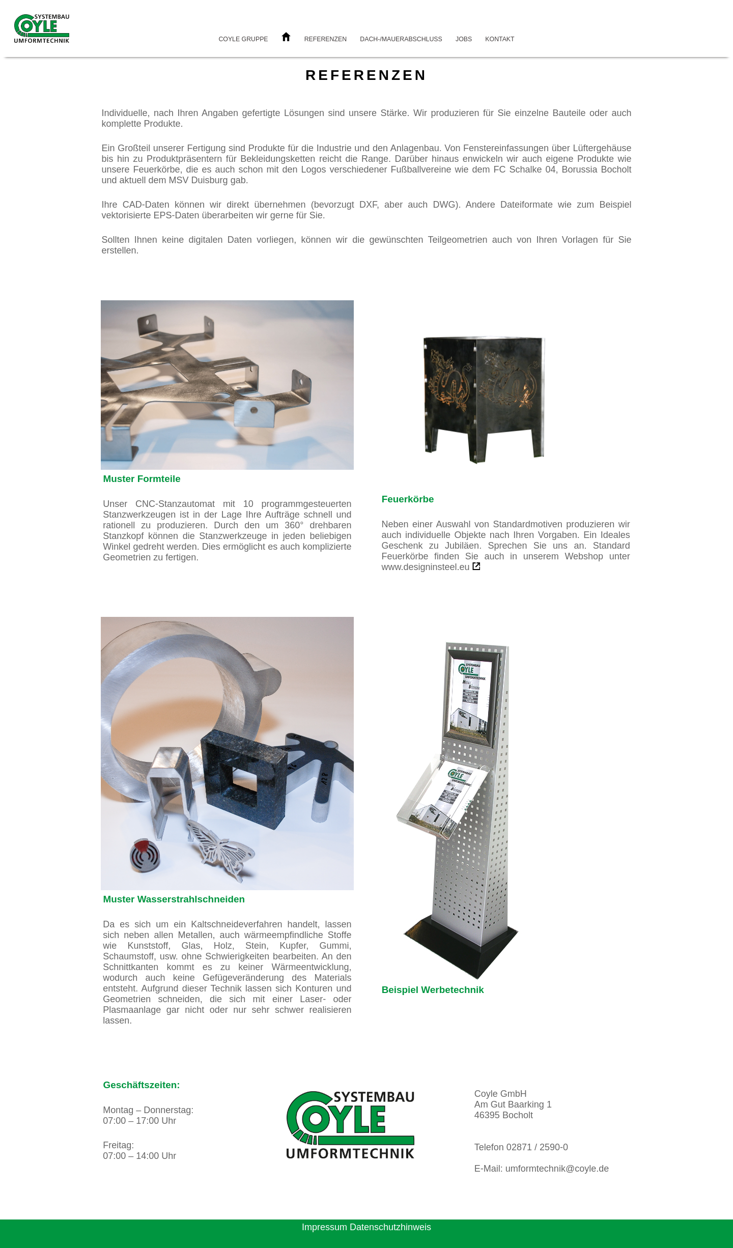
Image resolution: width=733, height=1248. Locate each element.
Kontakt (499, 39)
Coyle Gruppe (243, 39)
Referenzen (325, 39)
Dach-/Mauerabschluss (401, 39)
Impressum (324, 1227)
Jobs (464, 39)
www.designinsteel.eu (425, 567)
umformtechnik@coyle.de (557, 1169)
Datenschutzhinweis (390, 1227)
